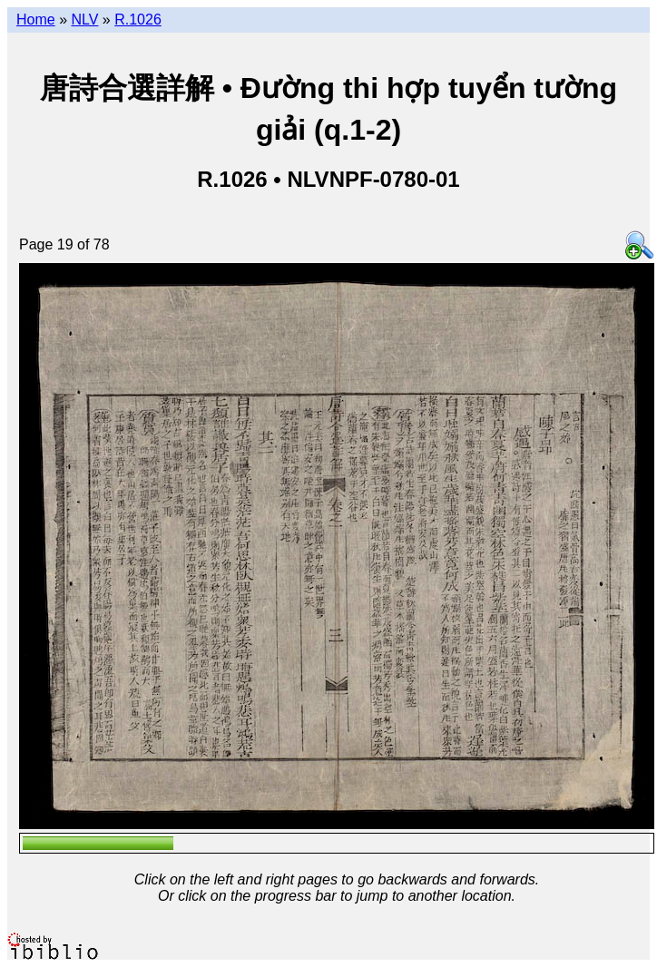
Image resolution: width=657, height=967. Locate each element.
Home (35, 19)
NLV (84, 19)
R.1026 (138, 19)
